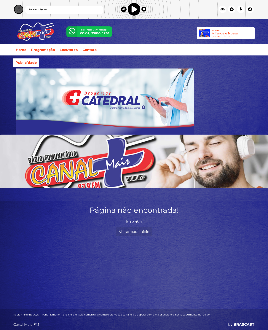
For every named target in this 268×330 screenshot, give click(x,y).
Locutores (69, 50)
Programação (43, 50)
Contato (89, 50)
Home (21, 50)
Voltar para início (134, 231)
